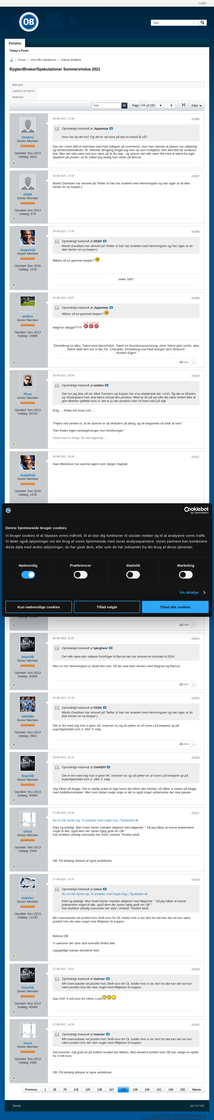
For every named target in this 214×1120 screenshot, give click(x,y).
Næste (196, 1089)
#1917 (195, 813)
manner (28, 898)
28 (54, 1089)
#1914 (195, 638)
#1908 (195, 231)
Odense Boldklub (71, 59)
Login (202, 3)
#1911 (195, 457)
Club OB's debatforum (43, 59)
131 (159, 1089)
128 (123, 1089)
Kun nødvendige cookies (39, 607)
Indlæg (17, 84)
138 (170, 1089)
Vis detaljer (189, 592)
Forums (15, 43)
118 (75, 1089)
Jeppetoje (27, 250)
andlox (27, 316)
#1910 (195, 376)
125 (87, 1089)
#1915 (195, 698)
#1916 (195, 757)
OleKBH (27, 716)
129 (135, 1089)
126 (99, 1089)
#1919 (195, 969)
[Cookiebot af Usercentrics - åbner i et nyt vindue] (188, 510)
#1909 (195, 298)
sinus (27, 831)
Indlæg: (24, 157)
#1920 (195, 1025)
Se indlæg (111, 128)
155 (182, 1089)
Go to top (197, 1105)
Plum (28, 394)
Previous (31, 1089)
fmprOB (27, 657)
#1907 (195, 176)
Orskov (27, 137)
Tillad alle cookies (175, 607)
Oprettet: (21, 153)
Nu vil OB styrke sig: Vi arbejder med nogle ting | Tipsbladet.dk (95, 820)
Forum (22, 59)
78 (64, 1089)
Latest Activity (23, 91)
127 (111, 1089)
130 (147, 1089)
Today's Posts (19, 50)
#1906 (195, 119)
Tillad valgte (107, 607)
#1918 (195, 879)
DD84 (27, 194)
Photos (17, 97)
